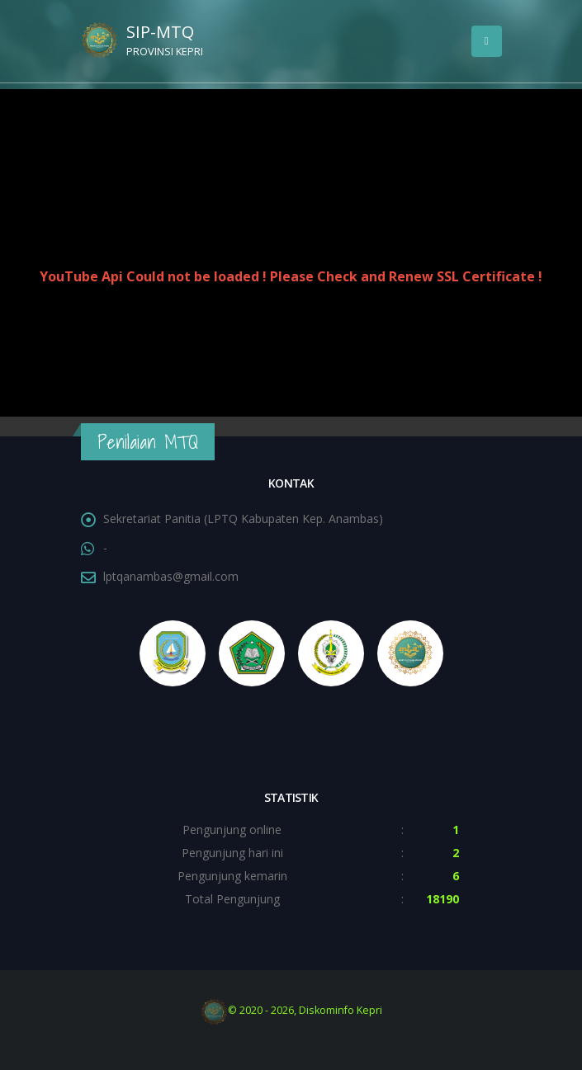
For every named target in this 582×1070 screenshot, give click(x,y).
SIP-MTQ (180, 41)
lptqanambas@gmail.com (171, 576)
